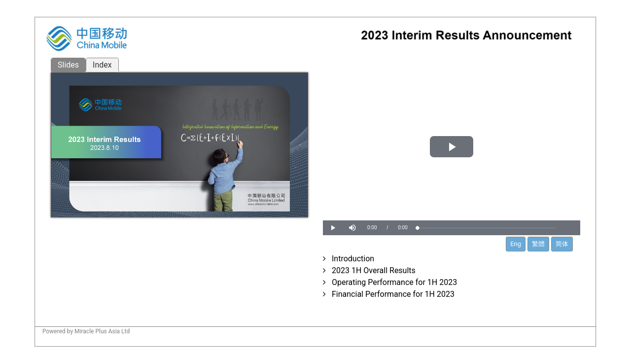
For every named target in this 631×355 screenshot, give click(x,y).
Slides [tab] (68, 65)
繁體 (538, 244)
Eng (515, 244)
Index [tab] (102, 65)
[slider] (487, 228)
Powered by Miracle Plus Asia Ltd (86, 331)
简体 (562, 244)
